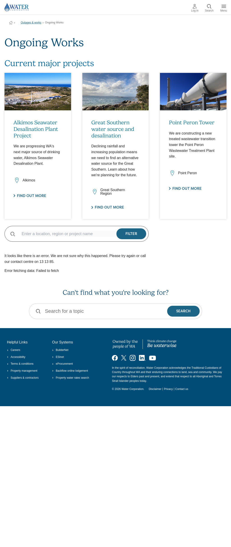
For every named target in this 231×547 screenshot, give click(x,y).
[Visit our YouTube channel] (152, 358)
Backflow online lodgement (70, 370)
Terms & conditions (20, 363)
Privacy (168, 389)
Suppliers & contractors (23, 377)
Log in (195, 8)
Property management (22, 370)
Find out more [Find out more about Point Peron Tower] (187, 188)
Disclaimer (155, 389)
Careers (13, 350)
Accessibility (16, 357)
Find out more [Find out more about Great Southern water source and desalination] (109, 207)
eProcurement (62, 363)
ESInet (58, 357)
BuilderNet (60, 350)
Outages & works (31, 22)
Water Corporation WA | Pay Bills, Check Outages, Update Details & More (11, 22)
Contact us (181, 389)
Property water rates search (70, 377)
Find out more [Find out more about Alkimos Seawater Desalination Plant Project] (31, 195)
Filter (131, 233)
